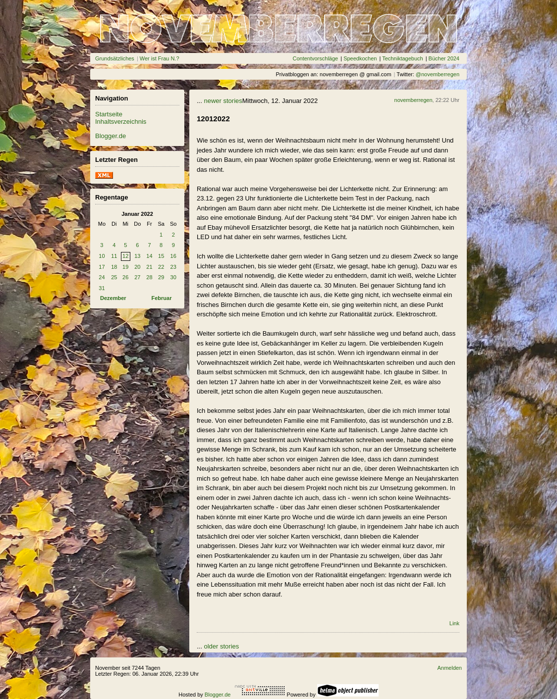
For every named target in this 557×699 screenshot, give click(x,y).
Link (454, 623)
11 (114, 256)
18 (114, 267)
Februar (162, 298)
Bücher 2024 (444, 58)
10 (102, 256)
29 (161, 277)
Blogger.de (110, 136)
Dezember (113, 298)
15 (161, 256)
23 (173, 267)
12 (125, 256)
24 (102, 277)
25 (114, 277)
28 (149, 277)
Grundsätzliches (114, 58)
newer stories (223, 100)
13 (137, 256)
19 (125, 267)
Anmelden (449, 668)
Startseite (108, 114)
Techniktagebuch (402, 58)
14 (149, 256)
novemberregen (413, 100)
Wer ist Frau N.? (159, 58)
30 (173, 277)
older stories (221, 646)
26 (125, 277)
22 (161, 267)
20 (137, 267)
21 (149, 267)
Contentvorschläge (315, 58)
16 (173, 256)
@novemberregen (437, 74)
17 (102, 267)
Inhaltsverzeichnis (120, 121)
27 (137, 277)
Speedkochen (360, 58)
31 (102, 288)
